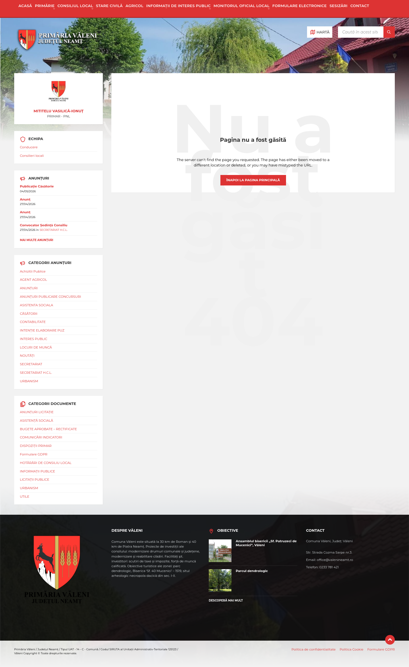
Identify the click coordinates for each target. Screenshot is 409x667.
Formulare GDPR (33, 454)
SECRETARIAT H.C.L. (53, 229)
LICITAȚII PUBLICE (34, 480)
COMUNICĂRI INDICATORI (41, 437)
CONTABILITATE (33, 322)
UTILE (24, 497)
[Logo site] (56, 62)
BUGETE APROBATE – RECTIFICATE (48, 429)
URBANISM (29, 381)
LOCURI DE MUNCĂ (36, 347)
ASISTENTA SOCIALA (36, 305)
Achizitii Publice (32, 271)
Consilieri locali (32, 156)
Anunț (25, 199)
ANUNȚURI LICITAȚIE (37, 412)
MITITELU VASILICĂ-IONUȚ (59, 111)
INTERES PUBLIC (33, 339)
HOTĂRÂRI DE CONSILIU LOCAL (46, 463)
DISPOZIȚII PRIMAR (35, 446)
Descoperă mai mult (226, 600)
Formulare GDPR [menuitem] (381, 649)
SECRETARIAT (31, 364)
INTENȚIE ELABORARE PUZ (42, 330)
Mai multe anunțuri (36, 240)
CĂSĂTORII (28, 314)
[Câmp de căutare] (366, 32)
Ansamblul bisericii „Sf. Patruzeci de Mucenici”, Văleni (266, 543)
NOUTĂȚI (27, 356)
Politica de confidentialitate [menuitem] (313, 649)
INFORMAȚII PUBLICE (37, 471)
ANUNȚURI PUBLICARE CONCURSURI (50, 297)
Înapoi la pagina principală (253, 180)
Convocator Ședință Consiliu (43, 225)
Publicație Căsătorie (37, 186)
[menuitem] (25, 8)
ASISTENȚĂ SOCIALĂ (36, 421)
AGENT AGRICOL (33, 280)
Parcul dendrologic (252, 571)
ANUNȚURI (29, 288)
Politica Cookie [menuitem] (352, 649)
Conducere (28, 147)
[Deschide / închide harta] (319, 32)
